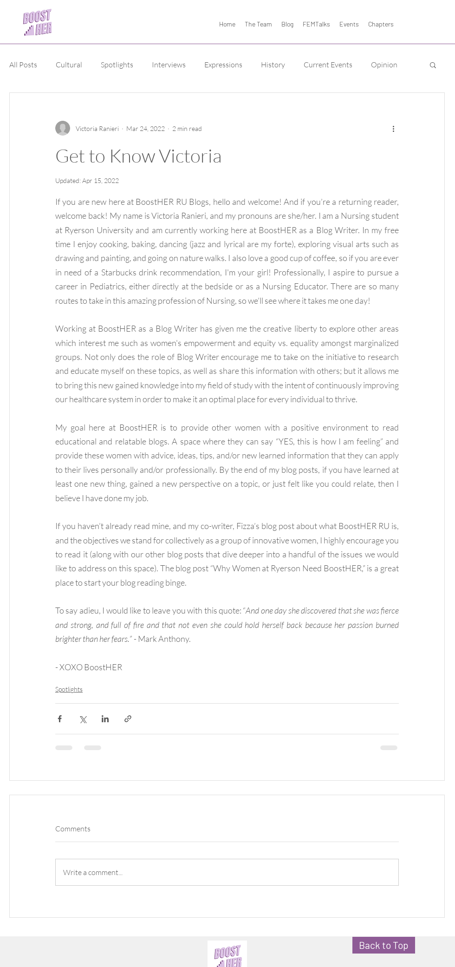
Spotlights (117, 64)
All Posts (23, 64)
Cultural (69, 64)
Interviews (169, 64)
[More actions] (393, 128)
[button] (433, 64)
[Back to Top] (383, 945)
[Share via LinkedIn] (105, 718)
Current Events (328, 64)
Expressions (223, 64)
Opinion (384, 64)
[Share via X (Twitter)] (82, 718)
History (273, 64)
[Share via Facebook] (59, 718)
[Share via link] (128, 718)
